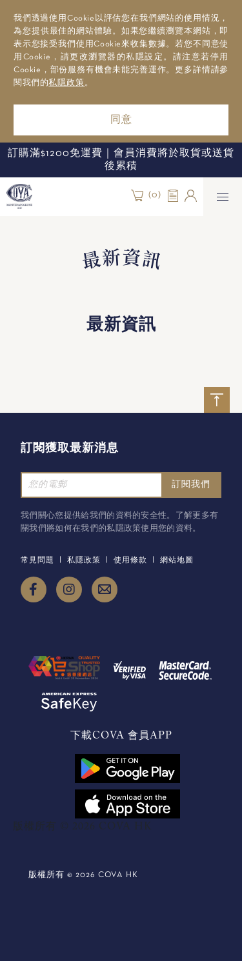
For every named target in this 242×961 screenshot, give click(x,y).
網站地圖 (177, 560)
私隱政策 (66, 83)
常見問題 (37, 560)
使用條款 (130, 560)
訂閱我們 (191, 484)
